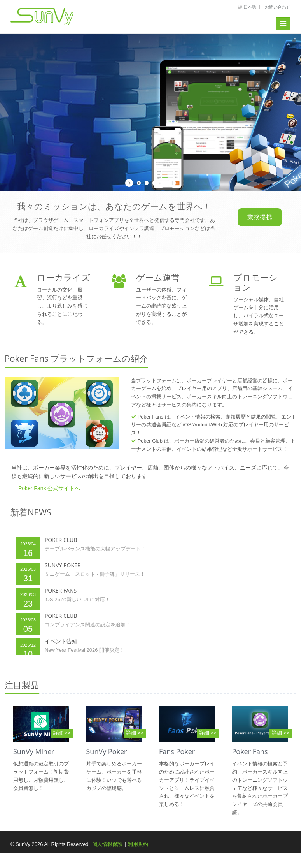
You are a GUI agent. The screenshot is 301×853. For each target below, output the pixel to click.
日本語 (249, 7)
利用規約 (138, 844)
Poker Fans (250, 751)
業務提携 (259, 217)
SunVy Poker (106, 751)
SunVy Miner (33, 751)
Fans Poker (177, 751)
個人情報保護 (107, 844)
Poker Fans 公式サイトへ (49, 488)
